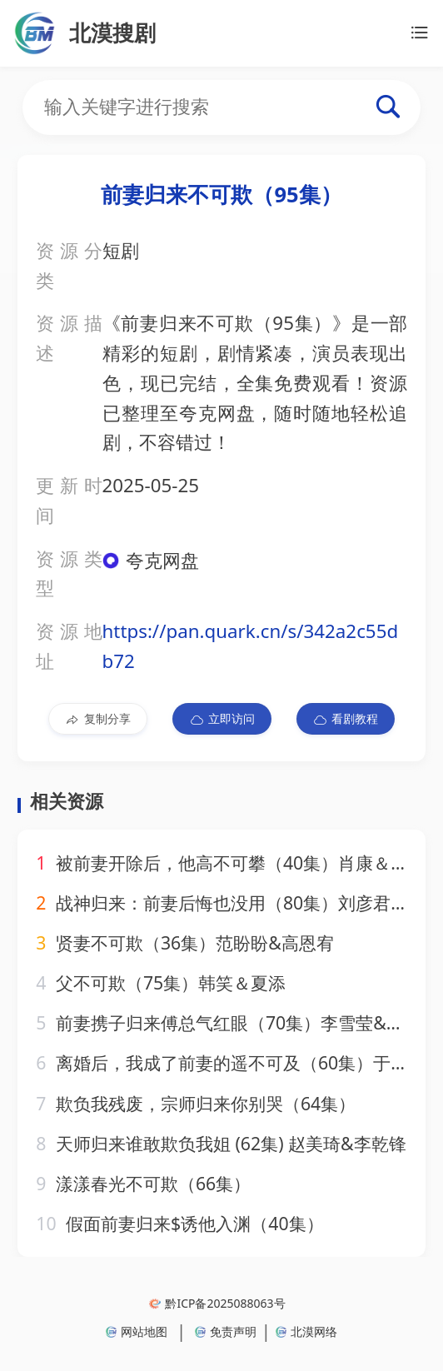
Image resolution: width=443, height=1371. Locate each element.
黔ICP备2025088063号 (217, 1303)
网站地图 (136, 1331)
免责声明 (225, 1331)
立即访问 (222, 718)
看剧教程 (345, 718)
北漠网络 (306, 1331)
